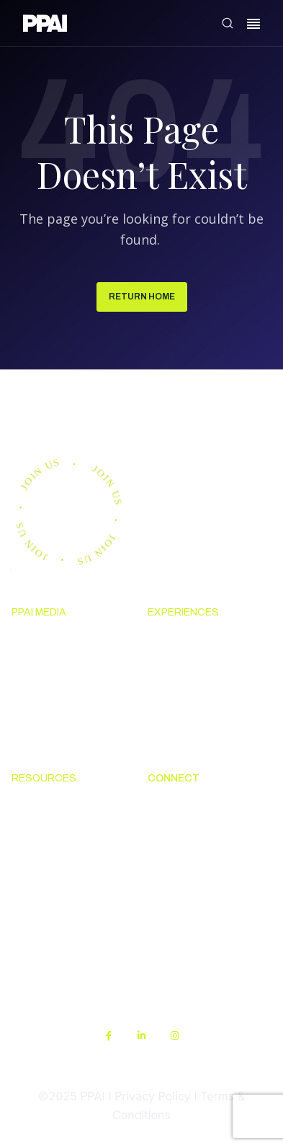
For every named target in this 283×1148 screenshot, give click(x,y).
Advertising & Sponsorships (49, 730)
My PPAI (34, 913)
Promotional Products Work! (207, 868)
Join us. (61, 409)
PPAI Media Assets (61, 939)
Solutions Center (57, 807)
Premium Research (62, 667)
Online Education (57, 859)
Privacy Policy (152, 1096)
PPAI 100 (35, 694)
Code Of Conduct (57, 833)
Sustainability (48, 965)
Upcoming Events (195, 641)
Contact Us (177, 833)
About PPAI (178, 807)
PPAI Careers (183, 931)
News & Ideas (48, 641)
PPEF (25, 886)
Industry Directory (197, 721)
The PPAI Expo (187, 667)
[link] (45, 26)
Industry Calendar (196, 694)
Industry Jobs (184, 905)
